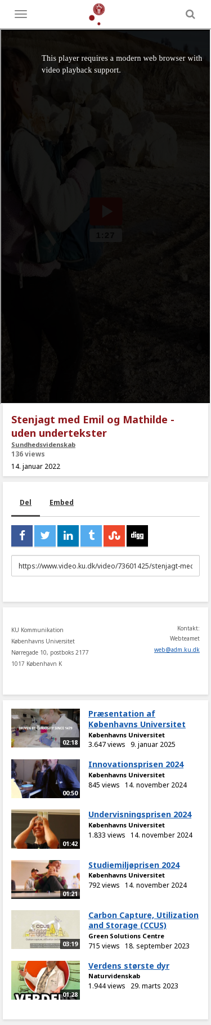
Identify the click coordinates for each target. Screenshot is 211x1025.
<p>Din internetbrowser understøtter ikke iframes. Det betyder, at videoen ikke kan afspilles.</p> (105, 216)
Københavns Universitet (126, 735)
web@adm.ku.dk (177, 650)
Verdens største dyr (128, 965)
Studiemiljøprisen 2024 (133, 865)
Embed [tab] (62, 502)
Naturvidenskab (114, 976)
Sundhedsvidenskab (43, 444)
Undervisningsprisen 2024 (139, 814)
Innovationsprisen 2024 (135, 764)
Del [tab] (26, 502)
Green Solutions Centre (126, 936)
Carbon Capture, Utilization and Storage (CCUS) (143, 920)
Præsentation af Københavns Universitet (137, 718)
